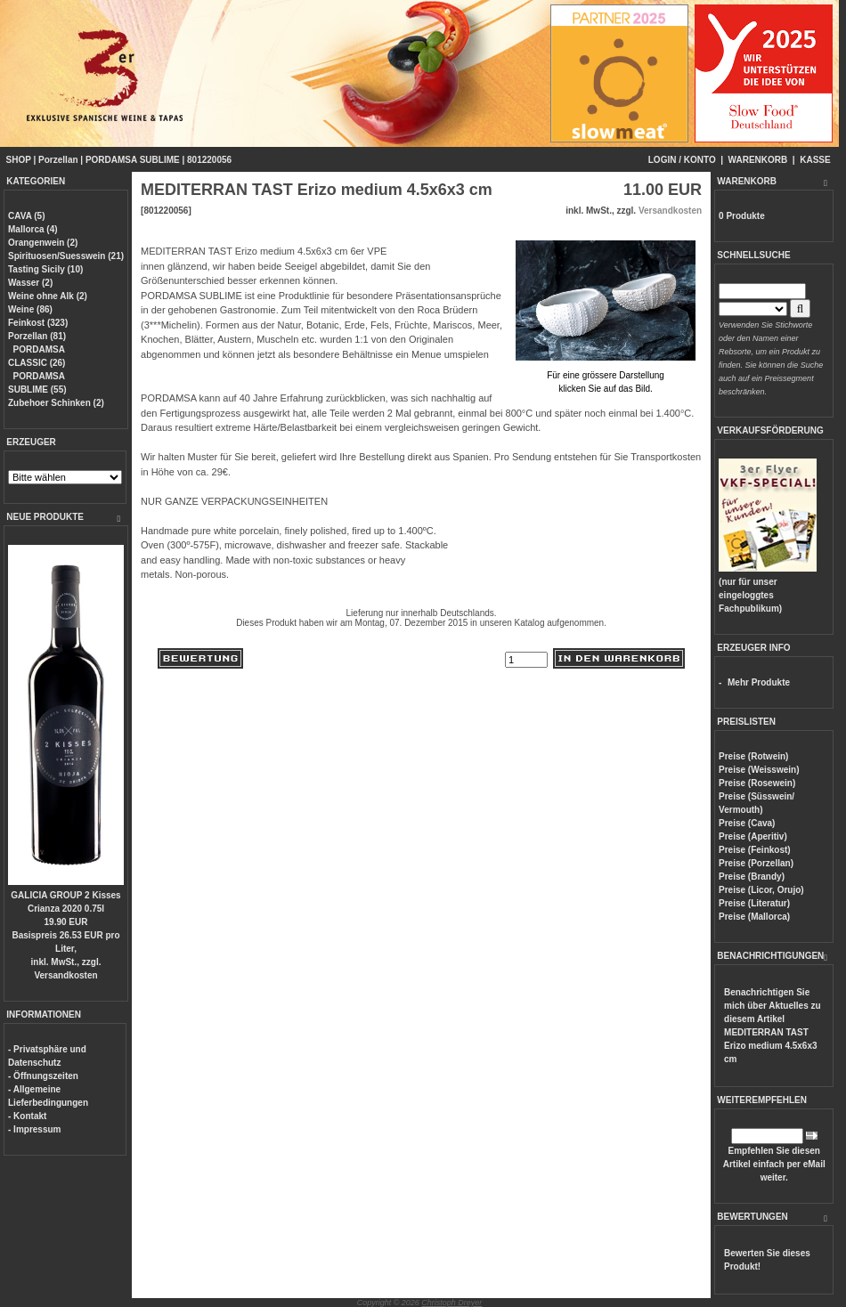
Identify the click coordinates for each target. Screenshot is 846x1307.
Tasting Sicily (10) (45, 269)
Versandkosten (65, 975)
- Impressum (34, 1129)
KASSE (815, 160)
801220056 (209, 160)
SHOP (18, 160)
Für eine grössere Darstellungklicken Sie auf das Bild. (606, 375)
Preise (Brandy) (752, 876)
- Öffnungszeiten (43, 1076)
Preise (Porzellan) (756, 863)
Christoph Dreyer (451, 1302)
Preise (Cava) (747, 823)
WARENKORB (758, 160)
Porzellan (57, 160)
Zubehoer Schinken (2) (56, 403)
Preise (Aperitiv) (753, 836)
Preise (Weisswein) (759, 770)
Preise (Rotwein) (753, 756)
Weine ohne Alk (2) (47, 296)
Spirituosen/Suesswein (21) (66, 256)
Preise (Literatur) (754, 903)
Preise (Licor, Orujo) (761, 890)
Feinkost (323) (38, 323)
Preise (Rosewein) (757, 783)
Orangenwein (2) (42, 243)
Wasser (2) (30, 283)
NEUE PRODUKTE (45, 517)
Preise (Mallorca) (754, 916)
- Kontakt (27, 1116)
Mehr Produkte (759, 682)
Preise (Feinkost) (755, 850)
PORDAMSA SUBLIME (132, 160)
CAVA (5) (26, 216)
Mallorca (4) (33, 229)
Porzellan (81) (37, 336)
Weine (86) (30, 309)
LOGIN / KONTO (682, 160)
